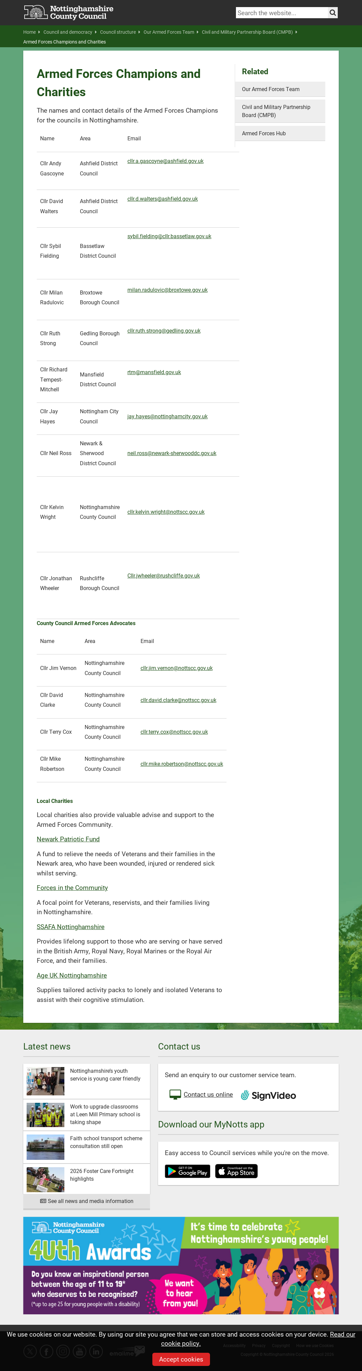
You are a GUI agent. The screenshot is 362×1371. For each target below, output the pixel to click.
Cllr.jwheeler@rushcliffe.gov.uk (163, 575)
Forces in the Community (72, 887)
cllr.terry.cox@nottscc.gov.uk (174, 731)
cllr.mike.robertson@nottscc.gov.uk (182, 763)
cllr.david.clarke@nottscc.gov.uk (178, 699)
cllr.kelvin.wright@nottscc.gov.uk (166, 511)
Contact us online (200, 1095)
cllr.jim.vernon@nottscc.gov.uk (177, 667)
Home (31, 32)
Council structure (120, 32)
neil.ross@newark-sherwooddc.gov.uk (171, 452)
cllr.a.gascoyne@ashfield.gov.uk (165, 160)
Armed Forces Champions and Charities (64, 42)
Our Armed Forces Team (171, 32)
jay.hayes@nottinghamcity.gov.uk (167, 416)
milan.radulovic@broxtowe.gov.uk (167, 289)
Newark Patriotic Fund (68, 839)
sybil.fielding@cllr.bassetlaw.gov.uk (169, 236)
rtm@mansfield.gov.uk (154, 371)
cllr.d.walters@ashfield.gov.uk (162, 198)
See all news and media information (87, 1200)
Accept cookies (181, 1359)
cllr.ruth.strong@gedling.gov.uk (164, 330)
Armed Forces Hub (264, 133)
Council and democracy (70, 32)
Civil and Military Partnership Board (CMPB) (249, 32)
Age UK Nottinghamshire (72, 975)
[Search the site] (333, 12)
